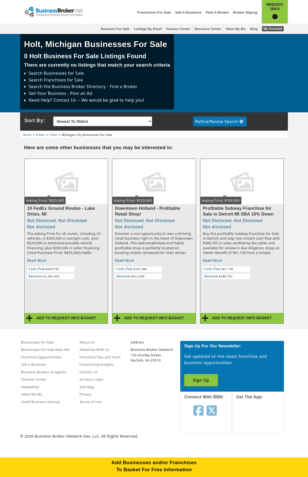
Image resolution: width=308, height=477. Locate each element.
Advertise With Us (94, 349)
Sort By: (34, 120)
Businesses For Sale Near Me (45, 349)
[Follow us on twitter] (212, 410)
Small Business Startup (40, 401)
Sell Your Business (48, 93)
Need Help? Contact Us (53, 100)
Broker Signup (245, 12)
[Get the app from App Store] (262, 421)
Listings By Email (148, 29)
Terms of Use (90, 401)
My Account (273, 29)
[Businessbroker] (53, 11)
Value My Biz (236, 29)
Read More (37, 260)
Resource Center (208, 29)
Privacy (85, 394)
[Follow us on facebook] (198, 410)
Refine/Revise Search (219, 121)
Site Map (86, 387)
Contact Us (88, 372)
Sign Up (201, 380)
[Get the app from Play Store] (262, 456)
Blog (254, 29)
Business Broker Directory (79, 86)
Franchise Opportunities (41, 357)
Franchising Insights (96, 364)
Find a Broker (217, 12)
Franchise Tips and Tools (99, 357)
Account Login (91, 379)
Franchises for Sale (154, 12)
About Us (87, 342)
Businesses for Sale (64, 73)
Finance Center (178, 29)
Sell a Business (188, 12)
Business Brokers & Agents (43, 372)
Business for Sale (115, 29)
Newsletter (30, 387)
